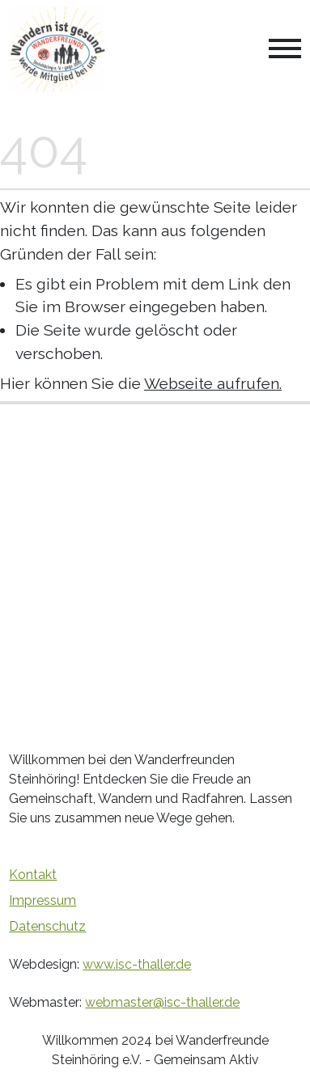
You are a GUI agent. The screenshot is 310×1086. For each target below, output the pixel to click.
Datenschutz (47, 926)
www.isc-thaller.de (137, 964)
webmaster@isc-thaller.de (162, 1002)
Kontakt (33, 874)
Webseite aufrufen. (213, 383)
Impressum (42, 900)
